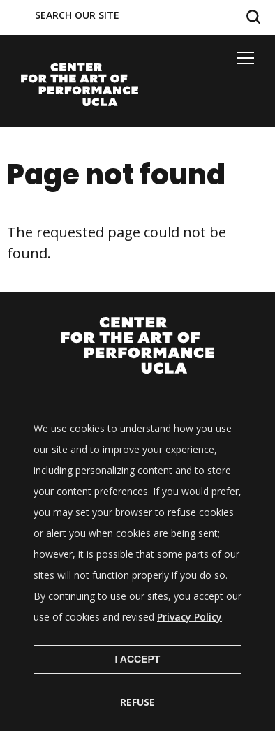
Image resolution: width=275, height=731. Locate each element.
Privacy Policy (189, 637)
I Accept (138, 679)
